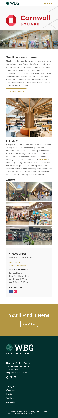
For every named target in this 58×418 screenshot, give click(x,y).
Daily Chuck (43, 159)
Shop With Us (29, 324)
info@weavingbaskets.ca (16, 373)
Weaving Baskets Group (19, 412)
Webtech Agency (41, 412)
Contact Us (10, 402)
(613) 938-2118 (15, 262)
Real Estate (10, 398)
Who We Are (11, 390)
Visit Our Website (16, 91)
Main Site (47, 3)
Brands (9, 394)
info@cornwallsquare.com (19, 265)
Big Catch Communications (22, 413)
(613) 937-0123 (12, 370)
